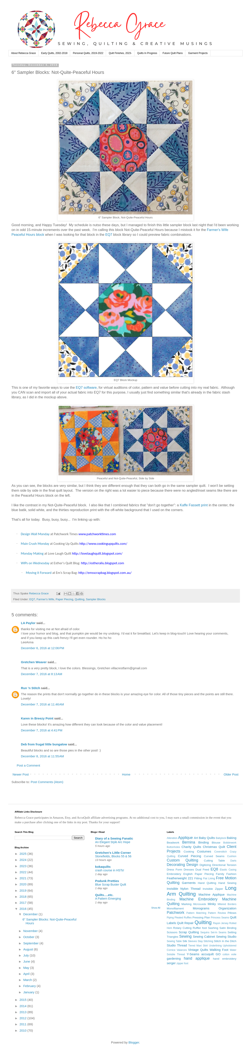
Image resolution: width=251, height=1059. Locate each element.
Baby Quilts (207, 838)
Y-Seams (193, 954)
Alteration (172, 838)
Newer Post (21, 774)
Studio (171, 945)
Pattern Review (217, 913)
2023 (23, 866)
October (29, 937)
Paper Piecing (64, 599)
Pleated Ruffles (183, 917)
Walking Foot (219, 949)
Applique (185, 838)
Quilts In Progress (147, 53)
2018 (23, 896)
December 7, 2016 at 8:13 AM (41, 674)
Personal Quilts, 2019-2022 (88, 53)
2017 (23, 902)
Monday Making (32, 553)
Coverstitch (220, 851)
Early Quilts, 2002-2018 (54, 53)
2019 (23, 890)
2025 (23, 853)
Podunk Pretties (107, 881)
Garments (189, 883)
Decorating (176, 865)
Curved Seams (214, 856)
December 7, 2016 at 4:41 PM (41, 730)
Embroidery (174, 874)
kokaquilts (103, 866)
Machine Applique (211, 894)
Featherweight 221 (180, 878)
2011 (23, 1024)
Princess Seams (220, 917)
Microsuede (199, 904)
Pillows (232, 912)
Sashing (213, 928)
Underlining (215, 945)
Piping (170, 917)
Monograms (201, 908)
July (26, 955)
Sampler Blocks (96, 599)
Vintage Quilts (198, 949)
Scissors (172, 932)
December (30, 914)
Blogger (133, 1042)
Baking (231, 838)
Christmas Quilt (214, 847)
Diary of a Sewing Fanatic (114, 838)
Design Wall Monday (35, 534)
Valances (182, 950)
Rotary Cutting (182, 928)
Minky (212, 904)
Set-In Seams (218, 932)
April (26, 974)
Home (126, 774)
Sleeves (192, 941)
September (31, 943)
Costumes (204, 851)
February (30, 986)
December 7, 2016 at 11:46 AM (42, 704)
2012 (23, 1018)
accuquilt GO (210, 954)
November (30, 931)
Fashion (231, 874)
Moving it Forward (38, 573)
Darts (233, 860)
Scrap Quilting (189, 932)
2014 (23, 1006)
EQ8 (214, 869)
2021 (23, 878)
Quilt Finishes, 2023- (120, 53)
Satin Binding (227, 928)
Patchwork (175, 912)
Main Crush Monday (35, 543)
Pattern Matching (196, 913)
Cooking (189, 851)
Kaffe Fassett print (194, 505)
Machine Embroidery (198, 899)
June (27, 961)
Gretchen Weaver (34, 662)
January (29, 992)
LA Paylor (28, 623)
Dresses (189, 869)
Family (220, 874)
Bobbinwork (229, 842)
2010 (23, 1030)
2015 (23, 999)
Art (196, 838)
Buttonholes (173, 847)
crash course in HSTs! (109, 870)
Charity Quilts (191, 847)
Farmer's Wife (45, 599)
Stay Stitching (205, 941)
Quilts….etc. (104, 895)
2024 (23, 860)
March (28, 980)
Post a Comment (28, 765)
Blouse (216, 842)
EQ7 (108, 234)
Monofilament (175, 908)
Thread (182, 945)
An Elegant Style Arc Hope (112, 842)
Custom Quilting (182, 860)
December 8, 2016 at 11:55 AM (42, 756)
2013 (23, 1012)
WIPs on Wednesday (35, 563)
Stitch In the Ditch (225, 941)
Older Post (231, 774)
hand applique (197, 958)
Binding (203, 842)
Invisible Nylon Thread (183, 888)
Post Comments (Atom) (47, 782)
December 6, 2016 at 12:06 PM (42, 648)
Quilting (80, 599)
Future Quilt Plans (173, 53)
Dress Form (174, 869)
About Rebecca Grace (23, 53)
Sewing (185, 936)
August (28, 949)
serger (171, 963)
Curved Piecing (189, 856)
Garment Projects (197, 53)
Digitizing (205, 865)
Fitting (198, 878)
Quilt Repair (185, 923)
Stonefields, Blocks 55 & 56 (113, 856)
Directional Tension (224, 865)
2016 (23, 908)
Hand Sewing (227, 883)
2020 (23, 884)
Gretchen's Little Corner (113, 852)
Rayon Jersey (221, 923)
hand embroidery (224, 958)
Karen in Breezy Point (37, 718)
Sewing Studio (226, 936)
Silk (185, 941)
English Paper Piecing (198, 874)
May (26, 967)
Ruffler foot (200, 928)
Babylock (221, 838)
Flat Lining (209, 878)
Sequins (204, 932)
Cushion (231, 856)
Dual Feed (202, 869)
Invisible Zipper (213, 888)
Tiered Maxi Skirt (198, 945)
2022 (23, 872)
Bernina (188, 842)
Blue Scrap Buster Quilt (110, 884)
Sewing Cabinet (204, 936)
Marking (187, 904)
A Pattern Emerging (108, 898)
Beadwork (173, 842)
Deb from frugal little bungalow (44, 744)
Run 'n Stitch (30, 688)
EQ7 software (86, 387)
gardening (174, 958)
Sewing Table (174, 941)
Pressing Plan (201, 917)
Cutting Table (214, 860)
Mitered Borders (227, 904)
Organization (227, 908)
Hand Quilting (207, 883)
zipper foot (182, 963)
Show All (155, 907)
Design (192, 865)
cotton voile (229, 954)
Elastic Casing (228, 869)
